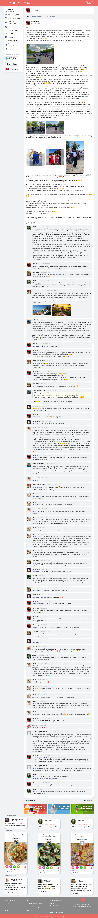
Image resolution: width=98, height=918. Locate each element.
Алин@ (34, 647)
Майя (34, 494)
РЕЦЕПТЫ (6, 903)
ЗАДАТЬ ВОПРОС (54, 909)
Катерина (35, 272)
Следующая (89, 800)
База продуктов (50, 16)
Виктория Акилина (39, 291)
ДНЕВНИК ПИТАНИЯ (9, 900)
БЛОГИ (6, 907)
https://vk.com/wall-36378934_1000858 (45, 778)
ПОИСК (29, 900)
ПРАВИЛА (60, 912)
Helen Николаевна (38, 320)
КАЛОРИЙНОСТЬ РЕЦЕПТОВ (34, 907)
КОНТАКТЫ (63, 909)
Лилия (34, 576)
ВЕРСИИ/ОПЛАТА (54, 905)
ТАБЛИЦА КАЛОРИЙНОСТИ (34, 903)
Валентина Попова (38, 464)
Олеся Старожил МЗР (39, 732)
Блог (27, 16)
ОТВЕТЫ (29, 910)
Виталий (35, 226)
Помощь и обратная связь (13, 54)
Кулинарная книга (37, 16)
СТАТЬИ (6, 910)
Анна (34, 428)
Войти (89, 3)
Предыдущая (30, 800)
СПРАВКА (52, 903)
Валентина (36, 406)
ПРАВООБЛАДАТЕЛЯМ (56, 900)
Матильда (36, 10)
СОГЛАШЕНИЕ (54, 912)
